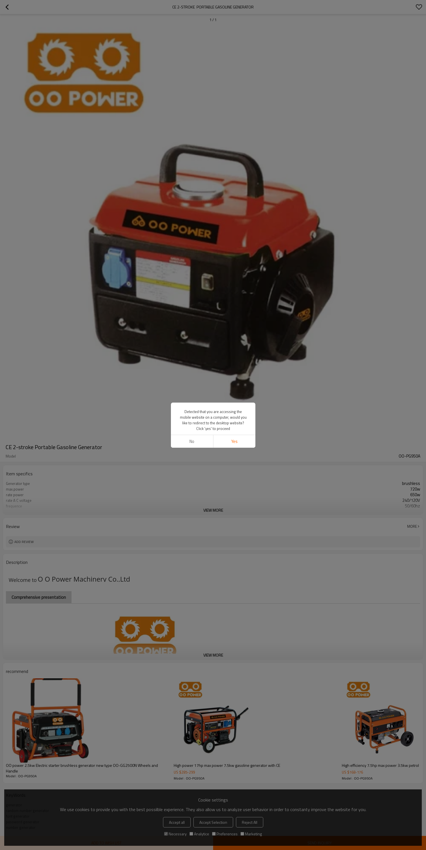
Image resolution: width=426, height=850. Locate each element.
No (191, 441)
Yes (234, 441)
